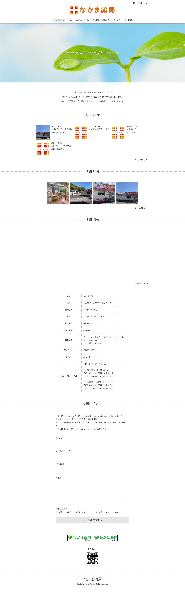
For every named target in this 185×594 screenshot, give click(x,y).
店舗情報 (96, 20)
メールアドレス (64, 451)
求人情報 (128, 20)
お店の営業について (84, 512)
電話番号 (60, 464)
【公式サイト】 (105, 370)
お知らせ (70, 20)
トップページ (58, 20)
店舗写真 (105, 20)
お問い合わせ (117, 20)
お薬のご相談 (64, 512)
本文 (58, 478)
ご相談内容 (61, 508)
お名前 (59, 437)
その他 (118, 512)
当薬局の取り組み (83, 20)
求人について (104, 512)
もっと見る (141, 160)
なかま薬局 (93, 579)
